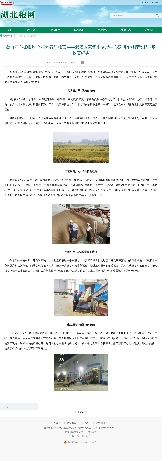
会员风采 (32, 35)
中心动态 (126, 29)
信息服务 (78, 29)
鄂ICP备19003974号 (81, 436)
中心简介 (57, 423)
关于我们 (149, 29)
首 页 (9, 29)
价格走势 (55, 29)
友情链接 (100, 423)
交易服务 (31, 29)
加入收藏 (144, 2)
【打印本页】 (82, 412)
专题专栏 (102, 29)
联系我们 (86, 423)
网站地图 (154, 2)
